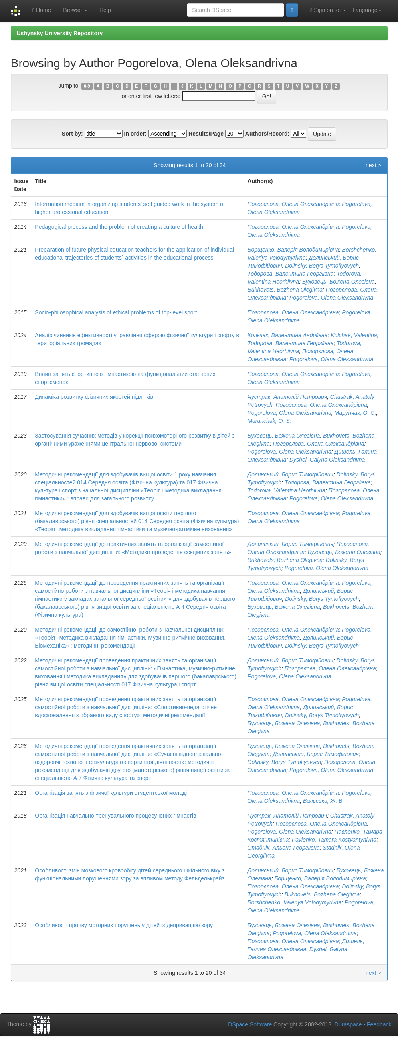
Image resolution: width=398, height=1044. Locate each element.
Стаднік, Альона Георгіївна (283, 847)
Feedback (379, 1024)
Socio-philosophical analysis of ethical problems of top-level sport (116, 312)
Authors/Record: (267, 133)
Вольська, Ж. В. (323, 801)
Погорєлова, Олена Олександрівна (293, 204)
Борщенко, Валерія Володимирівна (293, 249)
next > (373, 165)
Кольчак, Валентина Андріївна (287, 335)
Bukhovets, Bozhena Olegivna (285, 289)
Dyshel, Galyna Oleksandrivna (327, 459)
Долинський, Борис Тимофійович (290, 474)
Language (366, 10)
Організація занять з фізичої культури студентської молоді (111, 793)
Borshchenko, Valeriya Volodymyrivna (294, 902)
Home (41, 10)
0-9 (87, 86)
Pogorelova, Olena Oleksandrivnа (331, 297)
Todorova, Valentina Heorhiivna (286, 490)
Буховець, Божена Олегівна (338, 281)
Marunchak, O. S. (269, 421)
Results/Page (206, 133)
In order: (135, 133)
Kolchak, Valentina (354, 335)
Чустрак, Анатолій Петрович (287, 397)
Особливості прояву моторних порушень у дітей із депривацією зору (124, 925)
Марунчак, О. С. (355, 413)
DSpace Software (250, 1024)
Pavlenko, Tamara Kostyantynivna (334, 839)
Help (105, 10)
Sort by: (72, 133)
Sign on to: (328, 10)
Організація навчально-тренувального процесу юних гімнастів (115, 815)
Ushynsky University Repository (60, 33)
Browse (75, 10)
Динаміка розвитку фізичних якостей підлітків (94, 397)
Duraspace (348, 1024)
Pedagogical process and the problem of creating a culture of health (119, 227)
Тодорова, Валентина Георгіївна (290, 273)
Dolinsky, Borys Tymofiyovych (322, 265)
